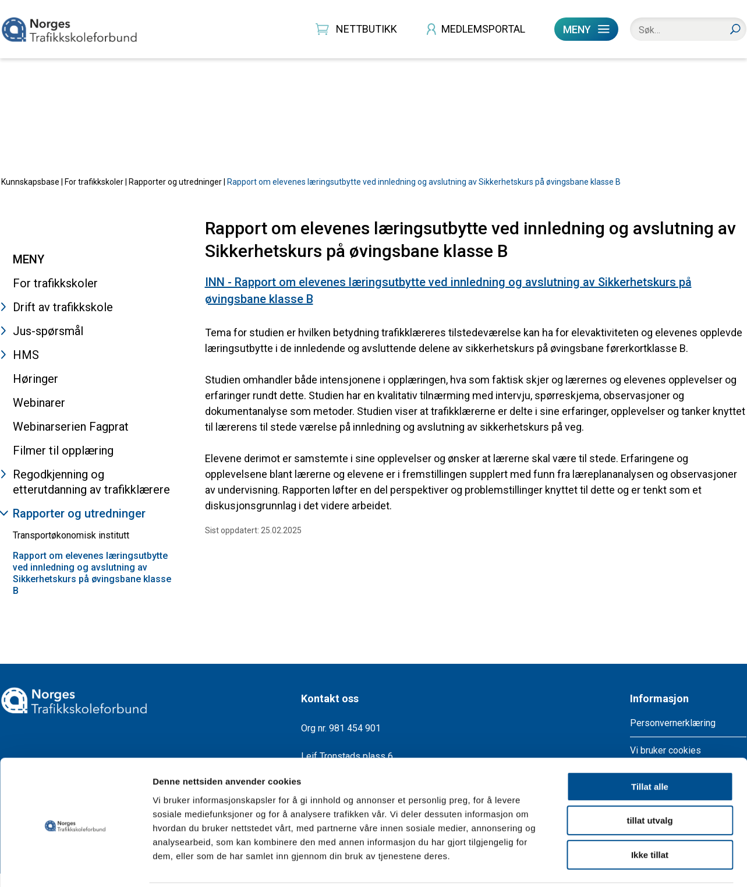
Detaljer (620, 864)
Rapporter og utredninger (175, 194)
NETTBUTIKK (366, 29)
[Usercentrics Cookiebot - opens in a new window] (75, 864)
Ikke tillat (649, 813)
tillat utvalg (649, 779)
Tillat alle (649, 744)
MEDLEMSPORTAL (483, 29)
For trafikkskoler (94, 194)
